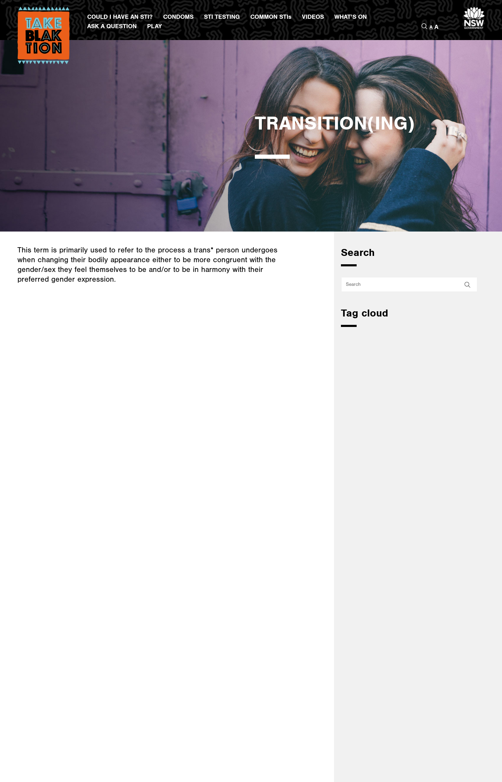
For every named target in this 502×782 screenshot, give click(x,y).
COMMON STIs (270, 17)
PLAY (154, 26)
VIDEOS (313, 17)
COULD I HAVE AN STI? (120, 17)
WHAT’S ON (350, 17)
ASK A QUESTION (112, 26)
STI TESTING (222, 17)
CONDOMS (178, 17)
